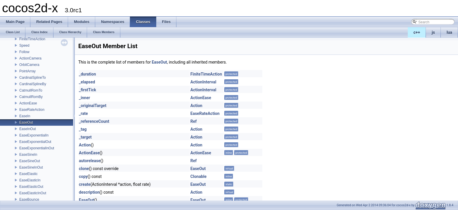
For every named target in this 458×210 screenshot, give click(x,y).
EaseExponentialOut (35, 142)
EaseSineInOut (31, 167)
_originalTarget (92, 105)
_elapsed (87, 82)
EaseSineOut (29, 161)
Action (196, 105)
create (85, 184)
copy (83, 176)
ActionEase (28, 103)
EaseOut (26, 122)
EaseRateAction (31, 110)
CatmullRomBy (31, 97)
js (433, 32)
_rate (83, 113)
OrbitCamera (29, 65)
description (89, 192)
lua (449, 32)
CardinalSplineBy (32, 84)
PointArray (27, 71)
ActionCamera (30, 58)
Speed (24, 45)
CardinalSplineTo (32, 78)
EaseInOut (27, 129)
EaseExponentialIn (33, 135)
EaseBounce (29, 199)
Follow (24, 52)
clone (84, 168)
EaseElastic (28, 174)
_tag (82, 129)
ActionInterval (203, 82)
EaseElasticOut (31, 187)
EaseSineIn (28, 155)
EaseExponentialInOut (36, 148)
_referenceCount (94, 121)
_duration (87, 74)
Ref (193, 121)
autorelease (89, 160)
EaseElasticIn (30, 180)
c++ (417, 32)
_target (85, 137)
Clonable (198, 176)
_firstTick (87, 90)
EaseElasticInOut (32, 193)
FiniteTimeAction (32, 39)
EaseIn (24, 116)
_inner (84, 97)
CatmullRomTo (30, 90)
